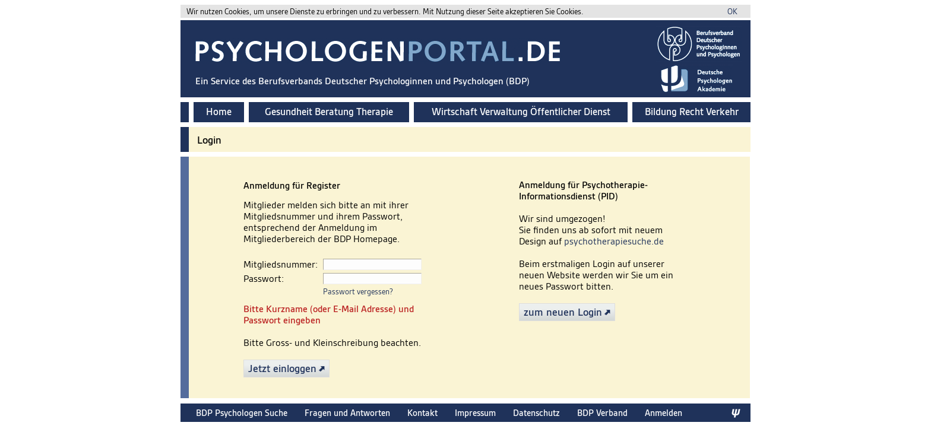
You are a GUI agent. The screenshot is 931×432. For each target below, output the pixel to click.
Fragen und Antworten (347, 413)
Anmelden (663, 413)
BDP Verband (602, 413)
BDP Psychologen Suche (241, 413)
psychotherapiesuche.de (614, 241)
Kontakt (422, 413)
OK (732, 11)
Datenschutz (536, 413)
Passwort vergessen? (358, 291)
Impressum (475, 413)
